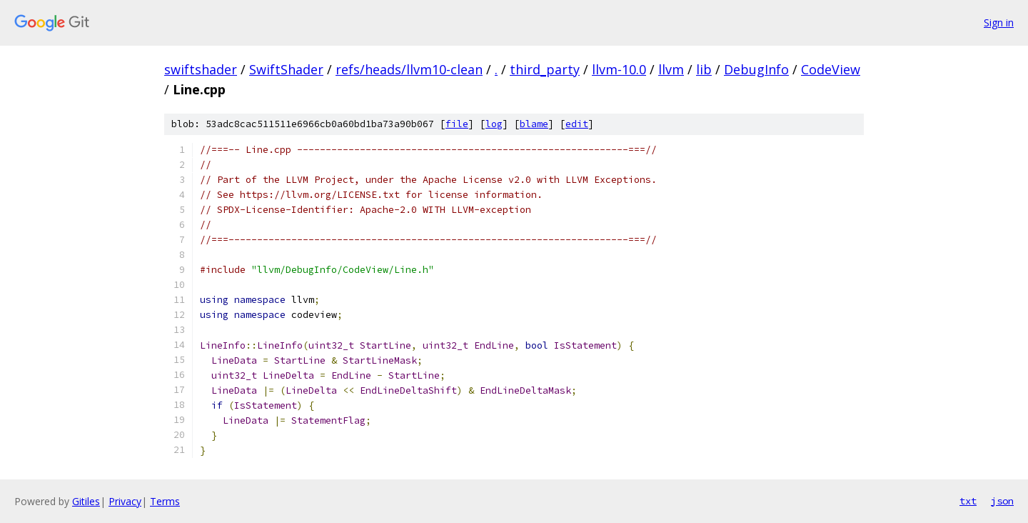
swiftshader (200, 69)
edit (576, 124)
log (494, 124)
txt (968, 500)
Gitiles (86, 501)
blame (534, 124)
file (456, 124)
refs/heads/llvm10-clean (409, 69)
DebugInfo (756, 69)
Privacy (125, 501)
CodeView (830, 69)
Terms (165, 501)
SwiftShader (286, 69)
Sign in (999, 22)
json (1002, 500)
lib (704, 69)
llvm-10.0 (619, 69)
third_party (545, 69)
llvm (671, 69)
